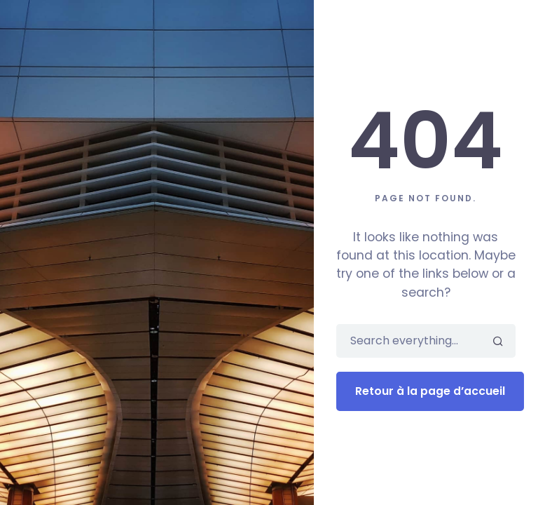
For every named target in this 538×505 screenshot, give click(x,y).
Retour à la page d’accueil (430, 391)
